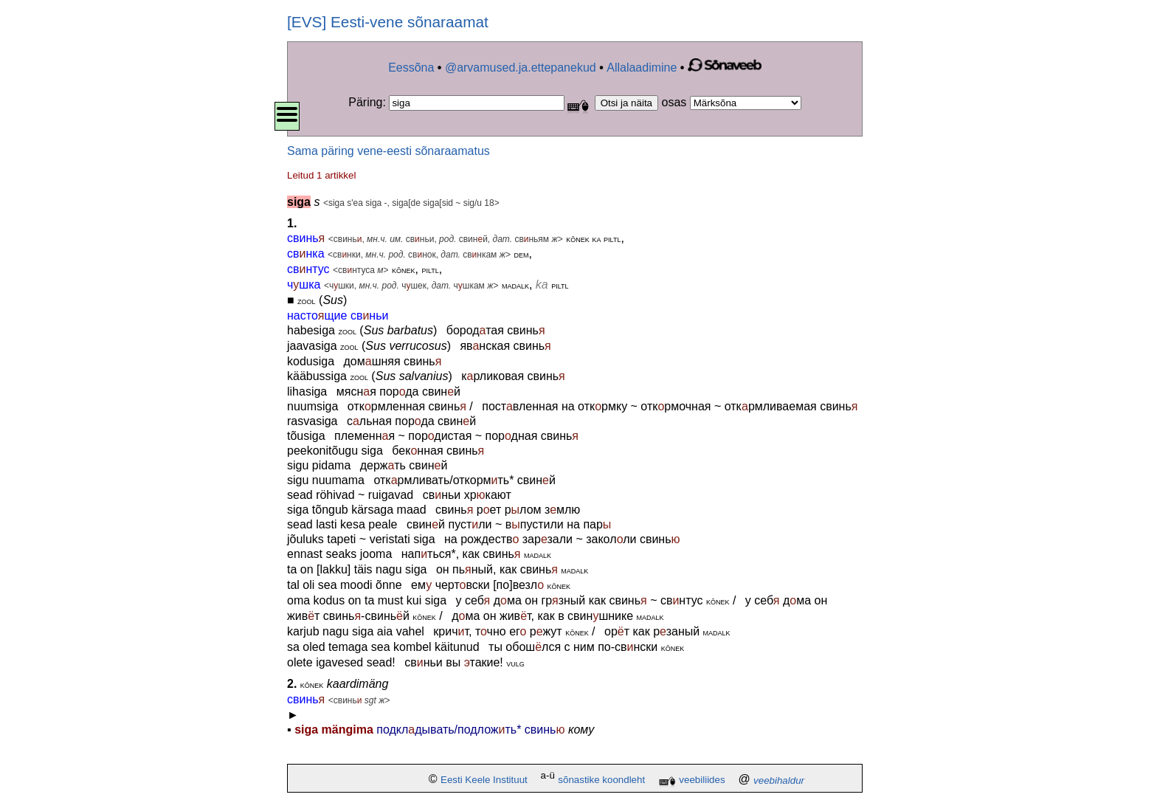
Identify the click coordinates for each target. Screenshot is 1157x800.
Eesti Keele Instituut (484, 780)
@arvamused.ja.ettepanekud (520, 67)
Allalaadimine (642, 67)
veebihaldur (778, 780)
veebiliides (702, 780)
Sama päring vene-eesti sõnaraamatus (388, 151)
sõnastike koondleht (601, 780)
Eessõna (411, 67)
